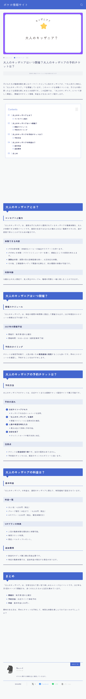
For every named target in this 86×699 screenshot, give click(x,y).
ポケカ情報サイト (16, 4)
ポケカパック (19, 57)
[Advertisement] (43, 179)
